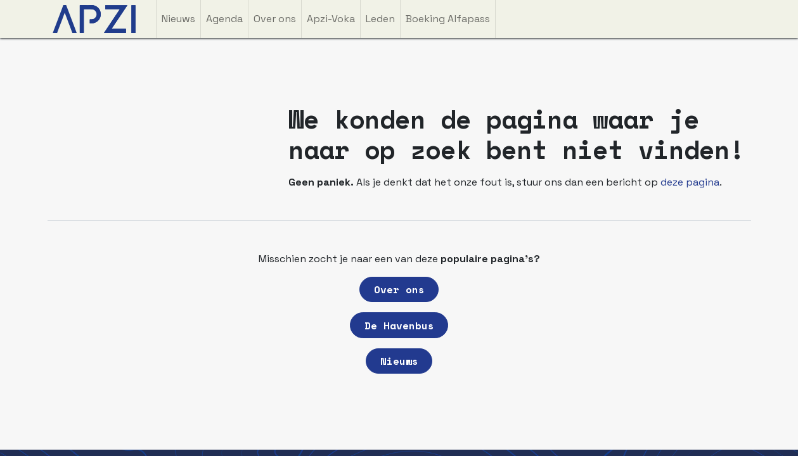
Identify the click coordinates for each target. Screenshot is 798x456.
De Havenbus (399, 325)
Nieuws (399, 361)
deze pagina (689, 182)
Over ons (399, 289)
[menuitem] (178, 19)
